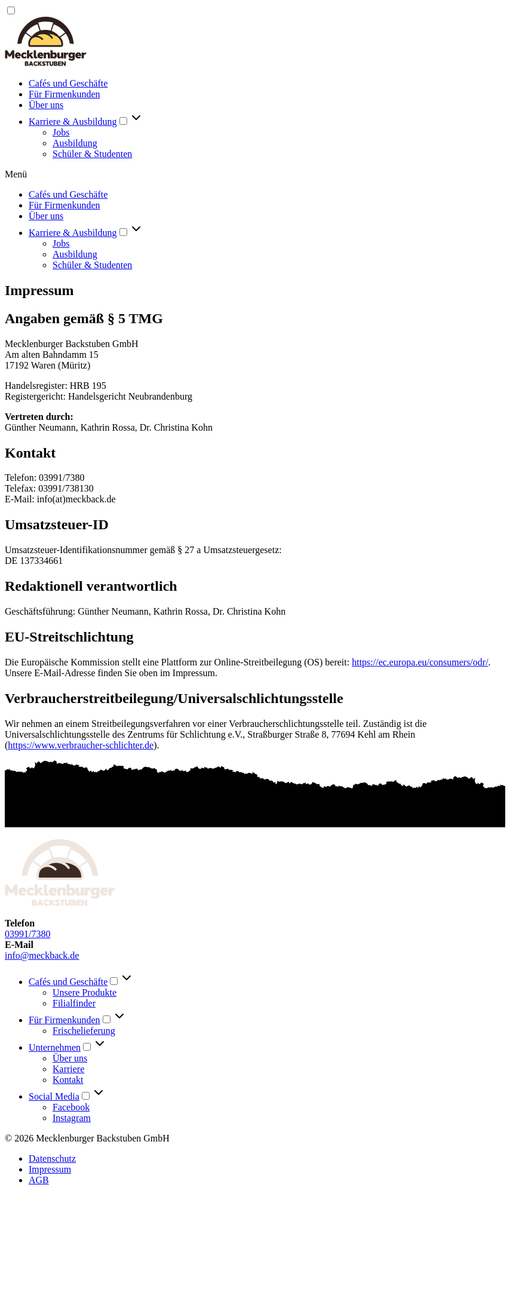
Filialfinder (74, 1003)
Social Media (54, 1096)
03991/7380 (27, 934)
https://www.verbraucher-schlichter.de (80, 745)
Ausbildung (75, 143)
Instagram (72, 1118)
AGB (39, 1180)
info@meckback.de (42, 955)
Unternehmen (55, 1047)
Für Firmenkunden (64, 94)
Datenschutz (52, 1158)
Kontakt (68, 1080)
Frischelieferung (84, 1031)
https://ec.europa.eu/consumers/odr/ (420, 662)
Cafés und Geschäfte (68, 83)
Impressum (50, 1169)
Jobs (61, 132)
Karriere (68, 1069)
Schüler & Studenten (92, 154)
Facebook (71, 1107)
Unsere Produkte (84, 992)
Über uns (46, 105)
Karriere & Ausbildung (73, 121)
